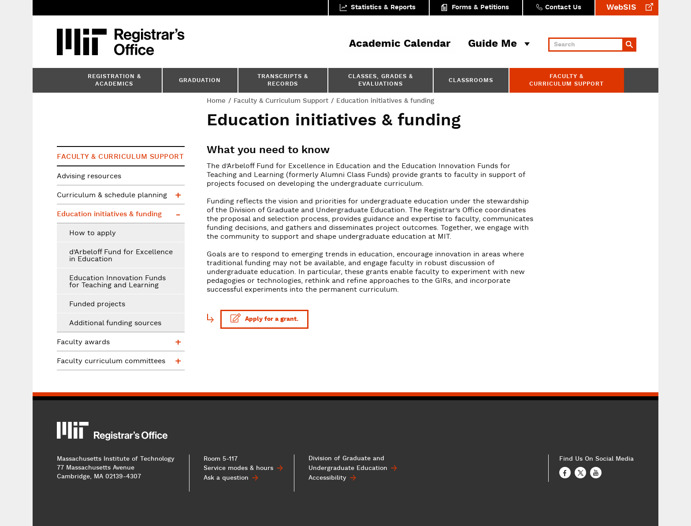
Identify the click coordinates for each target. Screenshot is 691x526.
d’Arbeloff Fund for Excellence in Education (121, 256)
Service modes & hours (238, 468)
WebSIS (621, 7)
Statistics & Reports (383, 7)
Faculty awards (83, 342)
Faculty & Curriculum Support (566, 80)
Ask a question (226, 477)
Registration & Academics (114, 80)
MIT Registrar (149, 42)
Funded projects (97, 304)
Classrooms (471, 81)
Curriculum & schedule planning (112, 195)
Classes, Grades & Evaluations (380, 80)
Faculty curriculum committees (111, 361)
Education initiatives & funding (109, 214)
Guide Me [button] (492, 44)
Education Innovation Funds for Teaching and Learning (117, 282)
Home (216, 101)
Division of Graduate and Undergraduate (347, 463)
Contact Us (563, 7)
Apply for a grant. (265, 318)
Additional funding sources (115, 323)
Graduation (200, 81)
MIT (83, 42)
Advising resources (89, 176)
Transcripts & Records (282, 80)
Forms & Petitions (480, 7)
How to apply (92, 233)
